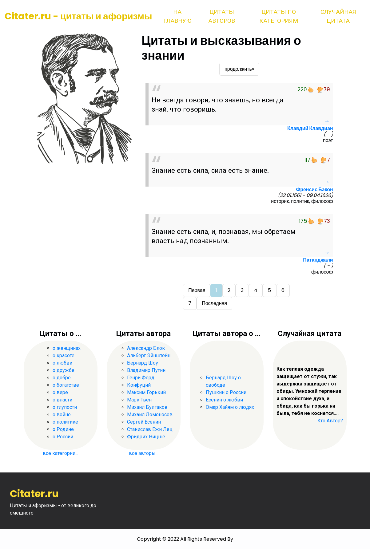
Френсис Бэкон (314, 189)
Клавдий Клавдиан (310, 128)
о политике (65, 422)
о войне (62, 414)
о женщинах (67, 348)
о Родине (63, 429)
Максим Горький (146, 392)
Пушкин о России (226, 392)
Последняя (214, 303)
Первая (196, 290)
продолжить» (239, 69)
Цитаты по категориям (278, 16)
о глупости (65, 407)
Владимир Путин (146, 370)
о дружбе (63, 370)
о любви (62, 363)
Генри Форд (140, 378)
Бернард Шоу (142, 363)
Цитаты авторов (221, 16)
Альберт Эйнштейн (148, 355)
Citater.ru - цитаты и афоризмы (78, 16)
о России (63, 437)
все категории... (60, 453)
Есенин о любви (224, 400)
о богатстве (66, 385)
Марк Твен (139, 400)
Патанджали (318, 259)
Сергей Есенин (144, 422)
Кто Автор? (330, 421)
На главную (177, 16)
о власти (62, 400)
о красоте (63, 355)
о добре (62, 378)
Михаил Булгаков (147, 407)
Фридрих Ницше (146, 437)
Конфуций (139, 385)
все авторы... (143, 453)
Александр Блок (146, 348)
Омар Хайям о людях (230, 407)
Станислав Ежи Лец (150, 429)
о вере (60, 392)
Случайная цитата (338, 16)
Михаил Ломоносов (150, 414)
